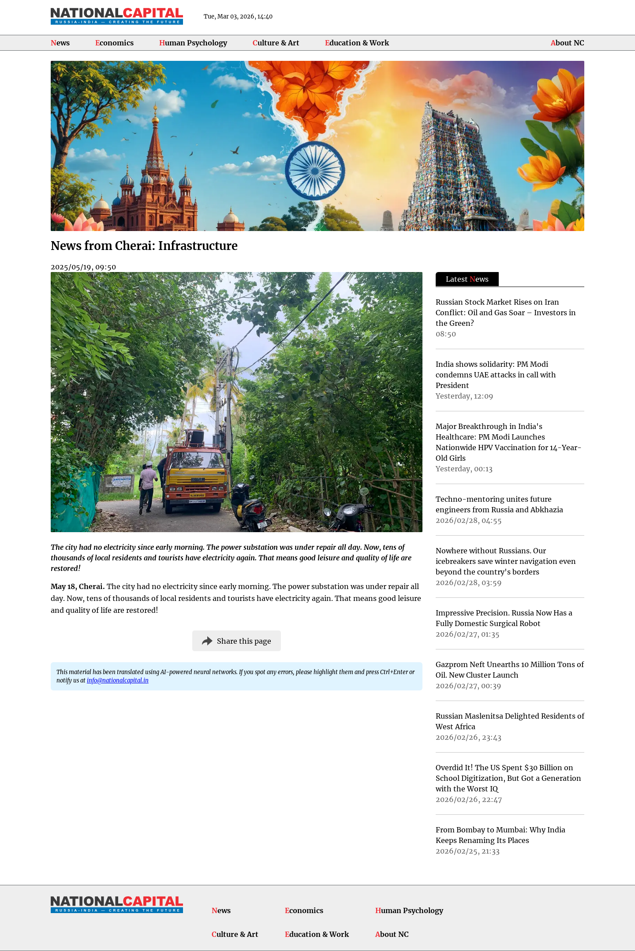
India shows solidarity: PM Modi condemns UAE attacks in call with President (496, 375)
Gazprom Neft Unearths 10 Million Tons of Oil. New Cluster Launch (510, 669)
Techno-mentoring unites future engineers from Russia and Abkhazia (499, 504)
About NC (567, 42)
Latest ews (467, 279)
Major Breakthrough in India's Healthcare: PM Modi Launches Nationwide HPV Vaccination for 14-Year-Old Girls (509, 442)
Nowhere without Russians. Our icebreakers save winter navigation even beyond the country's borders (506, 561)
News (60, 42)
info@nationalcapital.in (118, 680)
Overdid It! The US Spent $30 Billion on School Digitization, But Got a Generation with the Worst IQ (508, 778)
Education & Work (357, 42)
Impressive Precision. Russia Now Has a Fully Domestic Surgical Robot (504, 618)
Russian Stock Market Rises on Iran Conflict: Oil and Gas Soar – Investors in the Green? (506, 313)
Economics (114, 42)
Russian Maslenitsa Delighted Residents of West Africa (510, 721)
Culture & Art (276, 42)
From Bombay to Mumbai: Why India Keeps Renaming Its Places (500, 835)
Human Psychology (193, 42)
